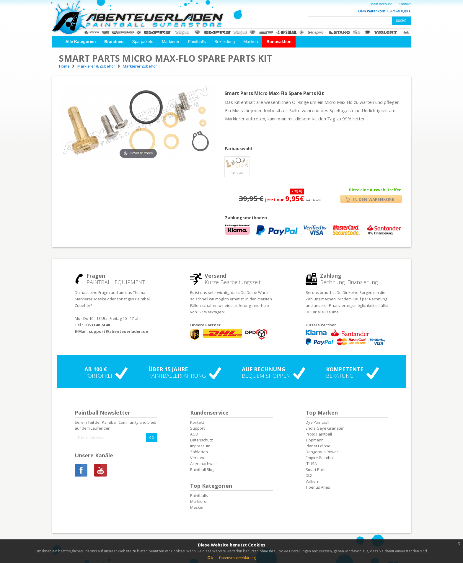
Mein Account (381, 4)
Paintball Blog (202, 469)
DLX (309, 475)
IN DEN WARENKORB (369, 199)
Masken (250, 41)
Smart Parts (316, 469)
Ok (210, 557)
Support (197, 428)
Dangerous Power (322, 451)
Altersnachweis (204, 463)
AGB (194, 434)
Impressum (200, 446)
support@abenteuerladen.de (118, 331)
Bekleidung (224, 41)
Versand (198, 457)
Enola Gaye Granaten (325, 428)
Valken (312, 481)
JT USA (311, 463)
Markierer (170, 41)
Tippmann (315, 440)
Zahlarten (199, 451)
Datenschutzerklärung (237, 557)
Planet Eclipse (318, 446)
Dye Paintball (317, 422)
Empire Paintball (320, 457)
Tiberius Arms (318, 487)
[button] (80, 42)
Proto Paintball (319, 434)
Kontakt (405, 4)
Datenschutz (201, 440)
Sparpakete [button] (143, 41)
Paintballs (197, 41)
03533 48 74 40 (97, 325)
